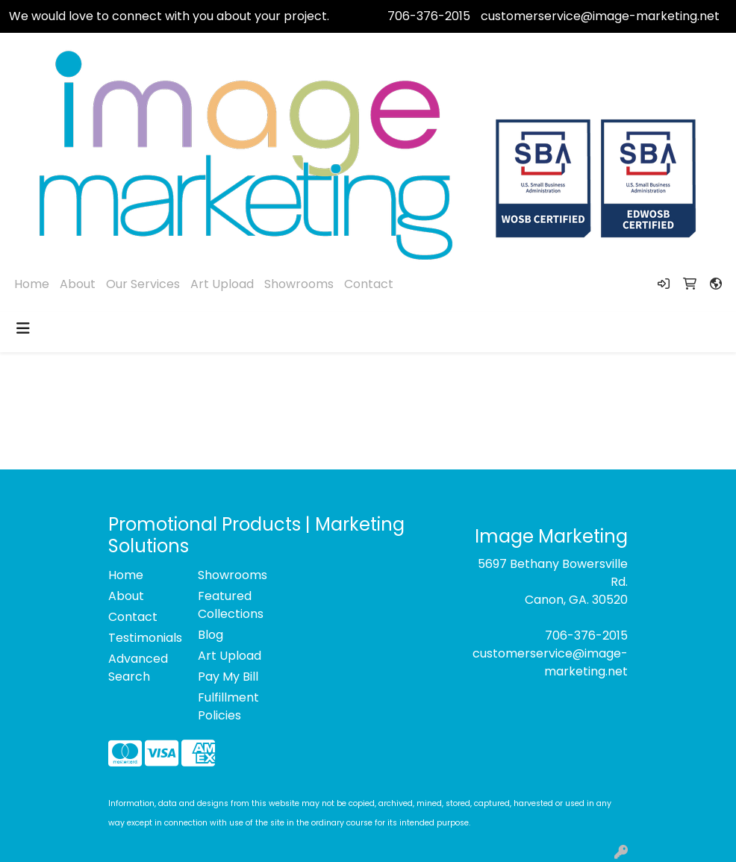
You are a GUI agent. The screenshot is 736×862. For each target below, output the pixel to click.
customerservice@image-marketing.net (600, 16)
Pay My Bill (228, 676)
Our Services (143, 284)
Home (31, 284)
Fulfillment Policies (228, 706)
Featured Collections (230, 604)
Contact (368, 284)
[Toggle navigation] (23, 328)
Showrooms (299, 284)
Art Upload (222, 284)
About (78, 284)
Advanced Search (138, 667)
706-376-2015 (428, 16)
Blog (210, 634)
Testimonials (144, 637)
